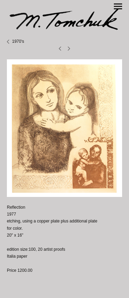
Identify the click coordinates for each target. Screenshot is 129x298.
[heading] (64, 19)
